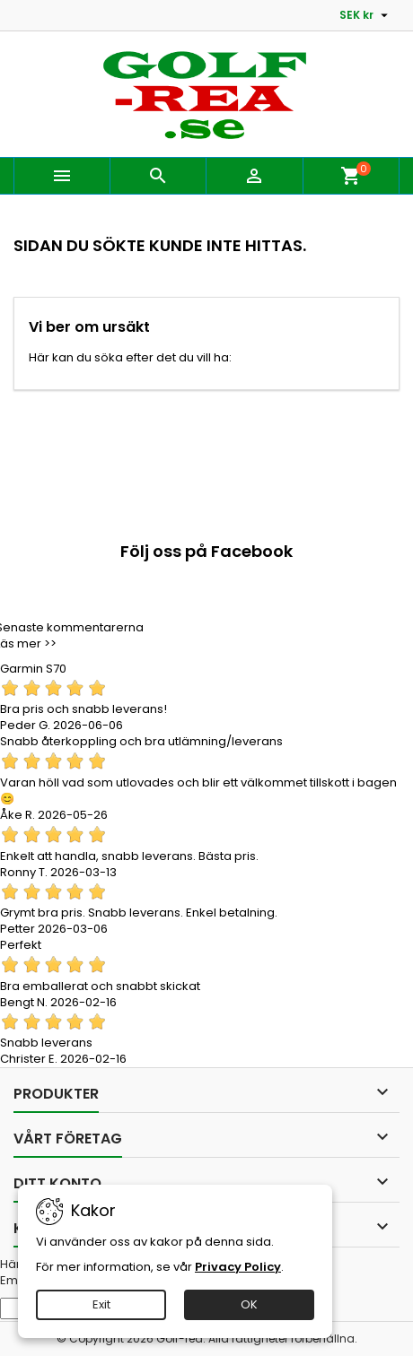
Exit (101, 1304)
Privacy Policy (238, 1266)
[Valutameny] (365, 15)
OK (249, 1304)
